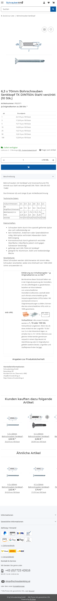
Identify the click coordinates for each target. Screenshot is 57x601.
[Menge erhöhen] (53, 159)
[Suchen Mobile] (25, 9)
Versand (31, 591)
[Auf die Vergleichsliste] (44, 29)
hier (40, 347)
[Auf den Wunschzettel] (51, 29)
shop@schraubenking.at (17, 581)
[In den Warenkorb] (3, 23)
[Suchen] (53, 9)
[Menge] (23, 159)
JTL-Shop (33, 599)
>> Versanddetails (7, 557)
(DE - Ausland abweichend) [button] (27, 150)
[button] (44, 2)
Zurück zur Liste (8, 16)
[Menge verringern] (4, 159)
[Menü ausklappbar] (2, 1)
